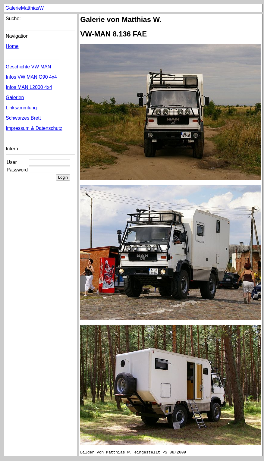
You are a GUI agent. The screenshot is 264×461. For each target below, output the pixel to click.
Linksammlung (21, 107)
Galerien (15, 97)
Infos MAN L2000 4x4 (29, 87)
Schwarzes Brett (23, 118)
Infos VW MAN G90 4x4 (31, 77)
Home (12, 46)
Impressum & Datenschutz (34, 128)
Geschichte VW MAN (28, 66)
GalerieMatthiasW (24, 8)
